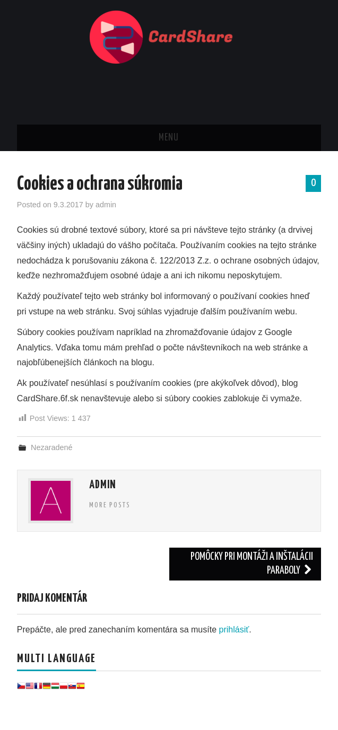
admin (106, 204)
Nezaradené (51, 447)
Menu (169, 138)
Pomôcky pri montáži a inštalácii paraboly (251, 564)
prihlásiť (234, 629)
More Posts (110, 505)
